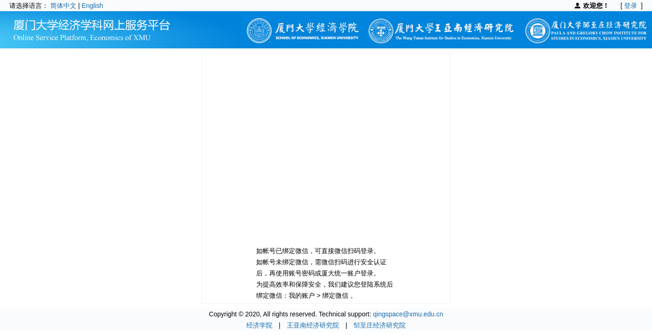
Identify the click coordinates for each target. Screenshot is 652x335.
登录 (630, 5)
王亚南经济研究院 (313, 325)
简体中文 (63, 5)
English (92, 5)
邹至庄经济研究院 (379, 325)
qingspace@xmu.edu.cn (408, 314)
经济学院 (259, 325)
